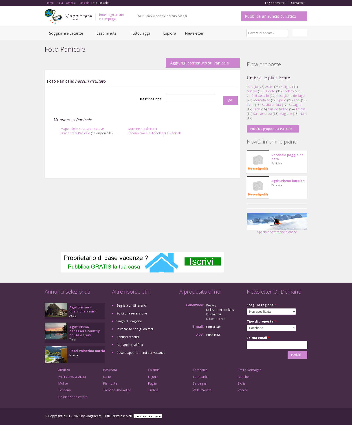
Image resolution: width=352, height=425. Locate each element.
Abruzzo (64, 370)
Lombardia (201, 376)
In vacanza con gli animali (135, 329)
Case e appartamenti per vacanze (141, 352)
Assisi (269, 86)
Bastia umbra (271, 104)
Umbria (153, 390)
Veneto (243, 390)
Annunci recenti (128, 337)
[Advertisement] (142, 166)
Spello (281, 100)
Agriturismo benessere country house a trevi (84, 331)
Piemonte (110, 383)
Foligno (286, 86)
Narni (303, 113)
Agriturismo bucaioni (288, 181)
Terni (250, 104)
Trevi (256, 109)
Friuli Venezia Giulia (72, 376)
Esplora (169, 33)
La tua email (258, 338)
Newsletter (194, 33)
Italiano (300, 33)
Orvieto (269, 91)
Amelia (301, 109)
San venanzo (262, 113)
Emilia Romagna (249, 370)
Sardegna (200, 383)
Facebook (273, 416)
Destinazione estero (73, 397)
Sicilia (242, 383)
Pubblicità (213, 335)
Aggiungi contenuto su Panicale (199, 63)
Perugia (252, 86)
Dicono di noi (215, 319)
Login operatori (275, 2)
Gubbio (252, 91)
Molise (63, 383)
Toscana (64, 390)
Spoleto (288, 91)
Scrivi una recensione (132, 313)
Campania (200, 370)
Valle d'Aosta (202, 390)
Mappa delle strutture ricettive (82, 128)
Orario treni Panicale (75, 133)
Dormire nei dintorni (142, 128)
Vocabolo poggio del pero (287, 157)
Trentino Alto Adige (117, 390)
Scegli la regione (261, 305)
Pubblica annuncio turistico (270, 16)
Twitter (294, 416)
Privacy (211, 305)
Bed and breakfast (130, 345)
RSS (304, 416)
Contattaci (297, 2)
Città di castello (258, 95)
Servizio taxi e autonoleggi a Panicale (155, 133)
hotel (103, 15)
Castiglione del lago (290, 95)
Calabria (154, 370)
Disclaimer (213, 314)
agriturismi (116, 15)
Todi (297, 100)
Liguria (153, 376)
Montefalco (261, 100)
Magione (285, 113)
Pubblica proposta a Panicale (271, 128)
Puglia (152, 383)
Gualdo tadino (278, 109)
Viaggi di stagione (129, 321)
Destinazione (150, 99)
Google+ (283, 416)
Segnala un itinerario (131, 305)
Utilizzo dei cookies (220, 310)
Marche (243, 376)
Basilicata (110, 370)
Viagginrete (79, 16)
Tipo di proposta (261, 321)
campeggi (109, 19)
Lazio (107, 376)
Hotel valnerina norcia (87, 351)
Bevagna (294, 104)
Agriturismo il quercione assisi (82, 309)
